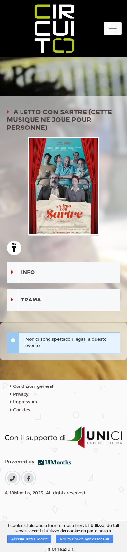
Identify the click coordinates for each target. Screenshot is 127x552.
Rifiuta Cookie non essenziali (84, 539)
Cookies (20, 409)
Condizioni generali (32, 386)
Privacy (19, 394)
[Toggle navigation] (113, 28)
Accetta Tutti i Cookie (29, 539)
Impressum (23, 402)
